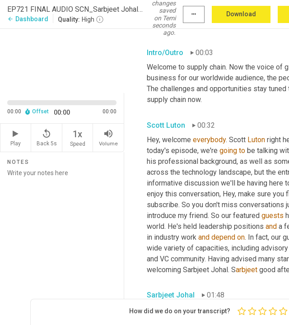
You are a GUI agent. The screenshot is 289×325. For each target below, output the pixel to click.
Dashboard (27, 19)
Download (241, 14)
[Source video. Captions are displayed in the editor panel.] (62, 60)
